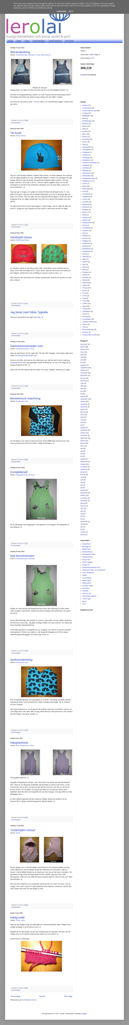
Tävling (84, 309)
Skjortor (85, 262)
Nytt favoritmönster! (22, 555)
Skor (84, 264)
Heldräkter (85, 165)
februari (83, 349)
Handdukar (86, 160)
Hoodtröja (85, 168)
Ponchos (85, 238)
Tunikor (84, 303)
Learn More (61, 11)
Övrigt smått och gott (89, 335)
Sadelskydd (86, 251)
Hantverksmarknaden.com (26, 346)
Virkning (85, 316)
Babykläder (86, 116)
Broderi (18, 135)
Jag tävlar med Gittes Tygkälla (29, 312)
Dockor (84, 142)
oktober (83, 370)
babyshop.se (86, 544)
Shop (19, 41)
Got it (71, 11)
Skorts (84, 267)
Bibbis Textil (86, 549)
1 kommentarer (16, 653)
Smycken (85, 272)
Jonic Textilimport (88, 573)
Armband (85, 113)
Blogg (10, 41)
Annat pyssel (86, 108)
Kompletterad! (19, 472)
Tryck (84, 298)
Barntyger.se (86, 546)
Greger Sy (85, 565)
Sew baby (85, 588)
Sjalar (84, 259)
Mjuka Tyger (86, 580)
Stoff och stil (86, 593)
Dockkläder (86, 139)
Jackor (84, 183)
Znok (84, 604)
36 (99, 55)
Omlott (84, 225)
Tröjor (26, 401)
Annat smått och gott (89, 111)
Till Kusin (15, 133)
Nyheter (85, 220)
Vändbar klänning (88, 322)
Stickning (85, 283)
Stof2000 (85, 591)
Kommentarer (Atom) (29, 1000)
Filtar (84, 144)
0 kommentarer (16, 122)
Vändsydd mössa (21, 237)
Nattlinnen (85, 217)
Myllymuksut (86, 583)
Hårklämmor (86, 173)
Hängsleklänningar (21, 55)
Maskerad (85, 204)
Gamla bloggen (39, 41)
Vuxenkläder (86, 319)
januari (82, 347)
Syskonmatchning (21, 659)
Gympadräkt (86, 147)
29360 (91, 55)
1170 (92, 58)
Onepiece (85, 230)
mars (82, 352)
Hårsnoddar (86, 176)
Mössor (23, 135)
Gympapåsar (86, 150)
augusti (82, 365)
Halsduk (85, 155)
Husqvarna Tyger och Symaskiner (93, 570)
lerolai (82, 75)
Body (84, 129)
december (83, 344)
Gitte (39, 317)
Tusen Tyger (86, 599)
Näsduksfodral (87, 223)
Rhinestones (86, 249)
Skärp (84, 269)
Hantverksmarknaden (22, 349)
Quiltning (85, 246)
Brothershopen (87, 552)
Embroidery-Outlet (88, 554)
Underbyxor (86, 311)
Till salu (37, 55)
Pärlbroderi (86, 243)
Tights (84, 285)
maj (81, 357)
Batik (84, 118)
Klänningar (31, 55)
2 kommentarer (16, 305)
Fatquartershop (87, 557)
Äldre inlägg (68, 996)
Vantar (23, 920)
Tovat (84, 293)
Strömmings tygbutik (89, 596)
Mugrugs (85, 209)
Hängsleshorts (19, 742)
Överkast (85, 332)
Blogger (84, 1014)
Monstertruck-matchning (25, 398)
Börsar (84, 136)
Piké (83, 233)
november (83, 373)
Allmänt (84, 105)
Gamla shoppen (55, 41)
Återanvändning (20, 52)
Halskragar (86, 157)
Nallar (84, 215)
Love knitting (86, 578)
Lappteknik (86, 196)
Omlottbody (86, 228)
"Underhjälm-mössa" (23, 830)
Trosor (84, 296)
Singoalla (85, 256)
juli (81, 362)
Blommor (85, 124)
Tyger (27, 41)
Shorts (32, 745)
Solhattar (85, 277)
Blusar (84, 126)
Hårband (85, 170)
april (81, 355)
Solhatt (84, 275)
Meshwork (85, 207)
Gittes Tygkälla (87, 562)
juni (81, 360)
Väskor (84, 324)
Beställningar (20, 240)
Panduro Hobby (87, 586)
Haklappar (85, 152)
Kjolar (84, 186)
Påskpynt (85, 241)
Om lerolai (69, 41)
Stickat (18, 920)
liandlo (84, 575)
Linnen (84, 199)
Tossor (84, 290)
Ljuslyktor (85, 202)
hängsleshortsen (16, 362)
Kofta (84, 191)
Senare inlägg (15, 996)
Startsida (42, 996)
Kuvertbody (86, 194)
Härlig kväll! (17, 917)
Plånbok (85, 236)
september (84, 368)
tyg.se (84, 601)
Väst (83, 327)
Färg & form (86, 560)
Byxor (18, 745)
